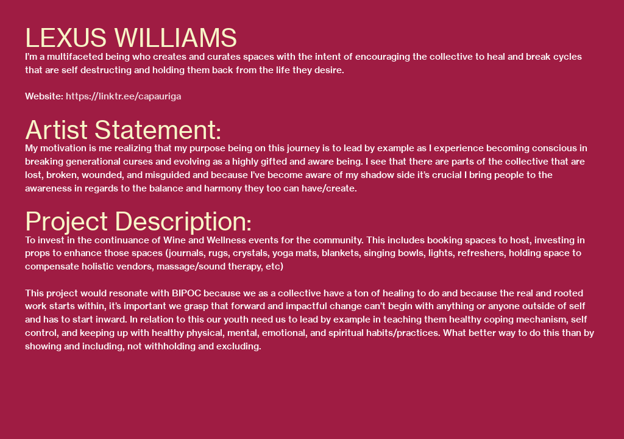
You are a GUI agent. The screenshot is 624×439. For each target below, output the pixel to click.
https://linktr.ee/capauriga (123, 96)
